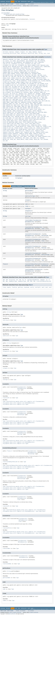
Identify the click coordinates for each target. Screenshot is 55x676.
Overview (2, 1)
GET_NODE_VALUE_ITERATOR (40, 86)
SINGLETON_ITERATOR (30, 118)
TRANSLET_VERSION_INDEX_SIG (11, 136)
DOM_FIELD (27, 75)
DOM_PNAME (28, 76)
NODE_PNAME (17, 106)
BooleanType (45, 235)
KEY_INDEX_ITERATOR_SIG (41, 95)
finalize (14, 287)
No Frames (22, 4)
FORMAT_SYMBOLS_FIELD (22, 82)
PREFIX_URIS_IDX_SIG (22, 113)
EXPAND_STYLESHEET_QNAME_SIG (41, 79)
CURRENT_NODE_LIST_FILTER (10, 70)
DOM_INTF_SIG (21, 76)
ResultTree (31, 53)
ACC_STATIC (6, 61)
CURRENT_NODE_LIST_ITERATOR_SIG (29, 72)
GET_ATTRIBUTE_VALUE (35, 82)
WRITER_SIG (6, 139)
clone (4, 287)
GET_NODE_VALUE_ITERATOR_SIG (11, 88)
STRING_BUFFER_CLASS (8, 126)
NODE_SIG (24, 106)
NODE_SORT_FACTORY (33, 106)
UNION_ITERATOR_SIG (8, 138)
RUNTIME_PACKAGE (19, 116)
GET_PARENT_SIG (26, 89)
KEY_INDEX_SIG (7, 96)
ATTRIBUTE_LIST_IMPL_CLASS (32, 63)
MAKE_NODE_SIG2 (7, 100)
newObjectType (13, 281)
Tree (19, 1)
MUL (4, 281)
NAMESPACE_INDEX (37, 102)
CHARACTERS (47, 66)
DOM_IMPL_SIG (6, 76)
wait (43, 287)
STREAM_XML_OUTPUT (36, 125)
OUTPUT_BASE (28, 110)
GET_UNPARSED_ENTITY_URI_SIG (41, 90)
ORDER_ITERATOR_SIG (18, 110)
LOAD (26, 204)
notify (32, 287)
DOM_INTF (13, 76)
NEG (7, 281)
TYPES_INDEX (23, 136)
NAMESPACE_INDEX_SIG (8, 103)
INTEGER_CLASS (23, 93)
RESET (26, 115)
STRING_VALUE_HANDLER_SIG (10, 129)
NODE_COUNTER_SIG (8, 105)
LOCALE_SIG (44, 96)
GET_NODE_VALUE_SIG (25, 88)
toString (27, 216)
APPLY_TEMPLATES (39, 62)
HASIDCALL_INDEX (28, 92)
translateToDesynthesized (32, 264)
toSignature (28, 210)
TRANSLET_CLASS (29, 130)
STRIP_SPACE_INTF (40, 129)
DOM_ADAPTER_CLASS (8, 75)
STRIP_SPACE (31, 129)
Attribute (5, 52)
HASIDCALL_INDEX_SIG (39, 92)
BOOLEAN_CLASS (45, 65)
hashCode (26, 287)
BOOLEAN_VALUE (7, 66)
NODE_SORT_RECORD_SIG (34, 108)
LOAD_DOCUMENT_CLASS (25, 96)
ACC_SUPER (13, 61)
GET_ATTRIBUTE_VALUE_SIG (10, 83)
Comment (17, 52)
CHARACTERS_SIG (7, 68)
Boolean (12, 52)
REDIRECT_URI (19, 115)
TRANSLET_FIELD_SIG (8, 132)
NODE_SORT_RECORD (22, 108)
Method (19, 5)
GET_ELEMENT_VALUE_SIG (9, 85)
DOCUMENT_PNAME (36, 73)
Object (40, 52)
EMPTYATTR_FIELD (40, 78)
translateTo (28, 234)
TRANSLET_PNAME (7, 135)
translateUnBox (29, 269)
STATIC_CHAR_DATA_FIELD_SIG (37, 119)
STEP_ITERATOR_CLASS (24, 125)
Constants (32, 19)
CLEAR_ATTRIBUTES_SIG (9, 69)
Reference (24, 53)
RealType (44, 247)
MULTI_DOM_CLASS (36, 100)
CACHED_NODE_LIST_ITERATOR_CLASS (33, 66)
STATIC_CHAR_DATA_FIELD (21, 119)
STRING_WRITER (23, 129)
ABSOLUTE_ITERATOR (8, 59)
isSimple (27, 200)
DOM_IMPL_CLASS (42, 75)
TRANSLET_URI (24, 135)
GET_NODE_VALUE (28, 86)
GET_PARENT (17, 89)
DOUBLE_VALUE (6, 78)
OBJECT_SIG (41, 109)
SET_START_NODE (7, 118)
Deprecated (24, 1)
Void (48, 53)
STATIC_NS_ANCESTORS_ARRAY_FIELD (12, 122)
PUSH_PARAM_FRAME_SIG (9, 115)
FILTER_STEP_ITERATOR (9, 82)
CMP (7, 279)
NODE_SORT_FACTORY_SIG (9, 108)
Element (22, 52)
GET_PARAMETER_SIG (8, 89)
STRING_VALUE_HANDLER (42, 128)
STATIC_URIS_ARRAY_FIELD (10, 125)
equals (9, 287)
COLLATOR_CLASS (20, 69)
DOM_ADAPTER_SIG (18, 75)
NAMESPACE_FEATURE (26, 102)
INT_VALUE (5, 93)
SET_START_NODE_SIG (18, 118)
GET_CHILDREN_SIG (31, 83)
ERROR (12, 79)
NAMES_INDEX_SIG (15, 102)
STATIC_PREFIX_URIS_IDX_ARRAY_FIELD (13, 123)
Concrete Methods (29, 186)
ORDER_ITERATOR (7, 110)
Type (7, 25)
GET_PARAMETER (37, 88)
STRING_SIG (39, 126)
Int (27, 52)
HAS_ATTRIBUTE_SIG (17, 92)
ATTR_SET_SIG (6, 63)
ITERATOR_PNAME (19, 95)
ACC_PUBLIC (41, 59)
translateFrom (29, 227)
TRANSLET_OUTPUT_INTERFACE (10, 133)
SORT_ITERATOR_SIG (8, 119)
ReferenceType (46, 254)
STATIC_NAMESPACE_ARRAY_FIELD (27, 120)
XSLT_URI (5, 140)
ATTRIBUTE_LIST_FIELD (17, 63)
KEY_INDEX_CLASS (29, 95)
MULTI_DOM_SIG (46, 100)
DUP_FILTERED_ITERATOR (28, 78)
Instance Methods (17, 186)
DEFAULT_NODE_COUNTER (9, 73)
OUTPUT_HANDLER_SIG (8, 112)
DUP (20, 279)
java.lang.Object (5, 12)
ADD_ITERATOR (41, 61)
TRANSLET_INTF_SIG (29, 132)
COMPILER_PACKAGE (39, 69)
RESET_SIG (31, 115)
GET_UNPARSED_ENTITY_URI (24, 90)
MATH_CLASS (27, 100)
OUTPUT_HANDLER (37, 110)
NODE (31, 103)
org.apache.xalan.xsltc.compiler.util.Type (14, 14)
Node (30, 52)
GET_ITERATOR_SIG (22, 85)
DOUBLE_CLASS (36, 76)
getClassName (28, 190)
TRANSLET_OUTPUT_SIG (39, 133)
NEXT (17, 103)
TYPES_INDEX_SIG (32, 136)
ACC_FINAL (17, 59)
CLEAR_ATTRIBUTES (36, 68)
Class (43, 228)
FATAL (14, 80)
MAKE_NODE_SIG (41, 99)
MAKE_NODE (44, 98)
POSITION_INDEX (42, 112)
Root (36, 53)
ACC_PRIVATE (24, 59)
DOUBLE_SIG (44, 76)
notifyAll (38, 287)
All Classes (31, 4)
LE (46, 279)
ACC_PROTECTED (33, 59)
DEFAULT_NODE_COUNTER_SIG (23, 73)
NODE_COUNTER (37, 103)
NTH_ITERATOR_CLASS (22, 109)
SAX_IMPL (27, 116)
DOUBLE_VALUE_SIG (16, 78)
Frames (17, 4)
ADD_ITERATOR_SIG (8, 62)
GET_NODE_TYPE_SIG (17, 86)
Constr (14, 5)
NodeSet (35, 52)
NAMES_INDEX (6, 102)
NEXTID (27, 103)
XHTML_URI (13, 139)
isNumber (42, 279)
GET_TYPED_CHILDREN (36, 89)
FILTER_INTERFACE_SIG (34, 80)
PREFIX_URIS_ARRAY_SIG (9, 113)
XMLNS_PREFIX (20, 139)
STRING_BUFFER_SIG (21, 126)
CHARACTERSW (16, 68)
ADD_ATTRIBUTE (21, 61)
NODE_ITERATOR (35, 105)
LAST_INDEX (15, 96)
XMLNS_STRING (29, 139)
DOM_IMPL (33, 75)
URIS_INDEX (26, 138)
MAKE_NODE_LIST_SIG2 (30, 99)
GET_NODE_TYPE (7, 86)
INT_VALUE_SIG (13, 93)
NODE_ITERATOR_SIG (8, 106)
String (40, 53)
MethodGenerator (29, 221)
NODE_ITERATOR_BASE (45, 105)
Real (18, 53)
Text (45, 53)
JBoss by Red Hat (12, 613)
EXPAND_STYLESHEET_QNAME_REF (23, 79)
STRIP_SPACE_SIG (19, 130)
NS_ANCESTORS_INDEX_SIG (9, 109)
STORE (26, 206)
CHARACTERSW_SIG (25, 68)
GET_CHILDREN (21, 83)
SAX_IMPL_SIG (44, 116)
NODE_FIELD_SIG (25, 105)
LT (49, 279)
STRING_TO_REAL (18, 128)
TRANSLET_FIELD (39, 130)
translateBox (28, 220)
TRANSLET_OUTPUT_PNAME (25, 133)
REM (31, 281)
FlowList (5, 264)
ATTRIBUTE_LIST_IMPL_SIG (10, 65)
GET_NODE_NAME (32, 85)
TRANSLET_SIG (16, 135)
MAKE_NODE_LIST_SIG (18, 99)
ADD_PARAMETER (18, 62)
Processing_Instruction (9, 53)
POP (28, 281)
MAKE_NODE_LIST (7, 99)
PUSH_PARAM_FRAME (34, 113)
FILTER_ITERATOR (45, 80)
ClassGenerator (37, 220)
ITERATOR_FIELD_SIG (8, 95)
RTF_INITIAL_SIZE (40, 115)
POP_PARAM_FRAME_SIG (31, 112)
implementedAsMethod (33, 279)
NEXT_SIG (21, 103)
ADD (4, 279)
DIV (17, 279)
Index (29, 1)
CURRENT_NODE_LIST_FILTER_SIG (27, 70)
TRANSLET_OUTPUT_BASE (42, 132)
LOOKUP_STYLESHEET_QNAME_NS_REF (12, 98)
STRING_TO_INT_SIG (8, 128)
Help (32, 1)
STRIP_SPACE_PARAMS (8, 130)
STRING (44, 125)
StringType (18, 178)
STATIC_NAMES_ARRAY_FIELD (10, 120)
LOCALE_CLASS (35, 96)
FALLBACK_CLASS (7, 80)
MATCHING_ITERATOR (18, 100)
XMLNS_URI (36, 139)
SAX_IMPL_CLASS (35, 116)
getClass (20, 287)
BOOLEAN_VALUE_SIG (17, 66)
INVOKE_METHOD (46, 93)
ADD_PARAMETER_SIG (28, 62)
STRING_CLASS (30, 126)
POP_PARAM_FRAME (19, 112)
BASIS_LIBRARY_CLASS (33, 65)
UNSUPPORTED (18, 138)
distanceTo (12, 279)
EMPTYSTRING (6, 79)
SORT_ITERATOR (41, 118)
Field (11, 5)
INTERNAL (38, 93)
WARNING (42, 138)
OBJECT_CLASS (33, 109)
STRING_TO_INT (47, 126)
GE (23, 279)
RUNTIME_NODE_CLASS (8, 116)
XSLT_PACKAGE (44, 139)
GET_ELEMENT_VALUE (43, 83)
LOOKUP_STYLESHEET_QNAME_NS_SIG (31, 98)
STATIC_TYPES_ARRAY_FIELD (32, 123)
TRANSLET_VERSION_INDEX (36, 135)
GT (25, 279)
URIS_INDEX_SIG (34, 138)
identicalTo (28, 196)
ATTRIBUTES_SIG (22, 65)
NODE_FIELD (17, 105)
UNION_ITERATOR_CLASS (44, 136)
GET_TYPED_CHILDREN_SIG (9, 90)
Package (8, 1)
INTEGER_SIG (31, 93)
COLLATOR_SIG (29, 69)
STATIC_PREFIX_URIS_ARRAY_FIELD (32, 122)
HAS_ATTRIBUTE (7, 92)
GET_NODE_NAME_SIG (42, 85)
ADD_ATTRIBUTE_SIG (31, 61)
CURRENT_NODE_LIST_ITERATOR (11, 72)
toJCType (27, 208)
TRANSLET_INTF (19, 132)
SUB (34, 281)
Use (16, 1)
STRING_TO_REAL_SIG (29, 128)
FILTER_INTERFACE (22, 80)
